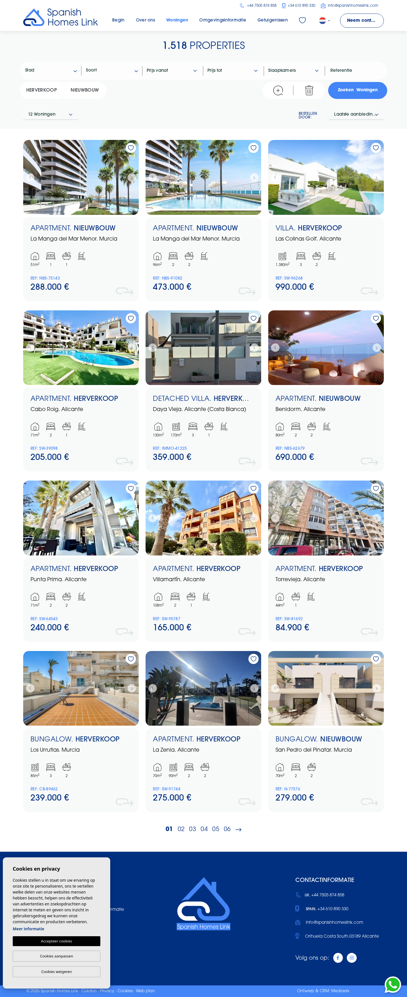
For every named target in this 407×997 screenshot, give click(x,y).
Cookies (125, 991)
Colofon (89, 991)
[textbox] (54, 70)
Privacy (107, 991)
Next (133, 177)
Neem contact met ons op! (365, 21)
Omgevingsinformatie (222, 20)
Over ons (145, 20)
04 (204, 829)
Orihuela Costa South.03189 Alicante (342, 937)
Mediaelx (340, 991)
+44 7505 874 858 (257, 6)
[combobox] (51, 71)
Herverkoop (41, 90)
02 (181, 829)
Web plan (145, 991)
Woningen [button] (177, 20)
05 (215, 829)
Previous (28, 177)
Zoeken (358, 90)
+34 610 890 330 (298, 6)
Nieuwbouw (85, 90)
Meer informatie (28, 928)
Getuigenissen (272, 20)
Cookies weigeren (56, 971)
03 (192, 829)
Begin (118, 20)
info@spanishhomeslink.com (349, 6)
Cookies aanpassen (56, 956)
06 (227, 829)
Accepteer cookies (56, 941)
